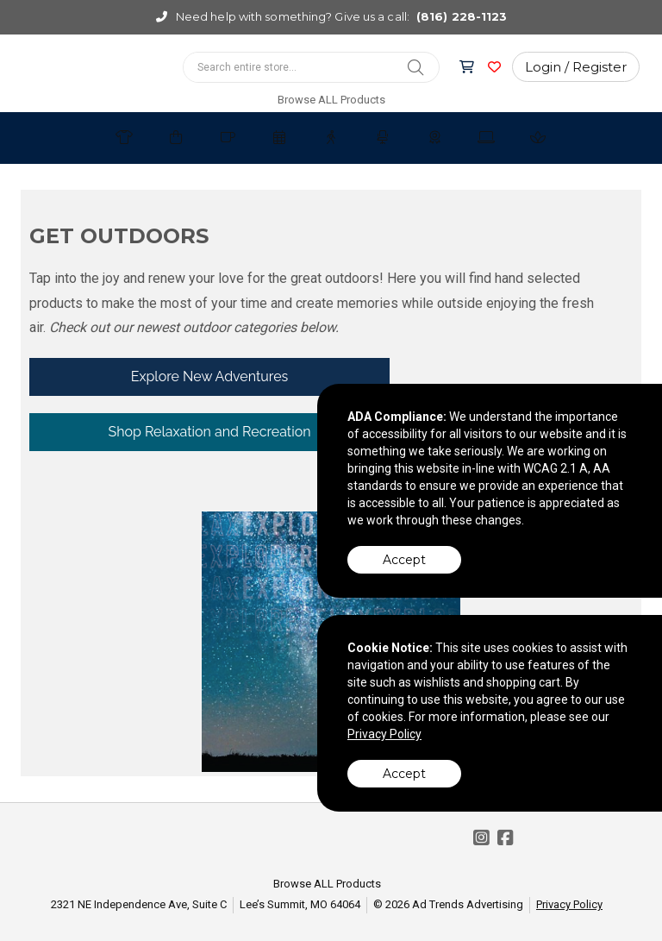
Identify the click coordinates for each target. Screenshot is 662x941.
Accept (404, 560)
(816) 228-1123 (461, 16)
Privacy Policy (569, 904)
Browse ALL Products (331, 99)
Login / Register (576, 67)
